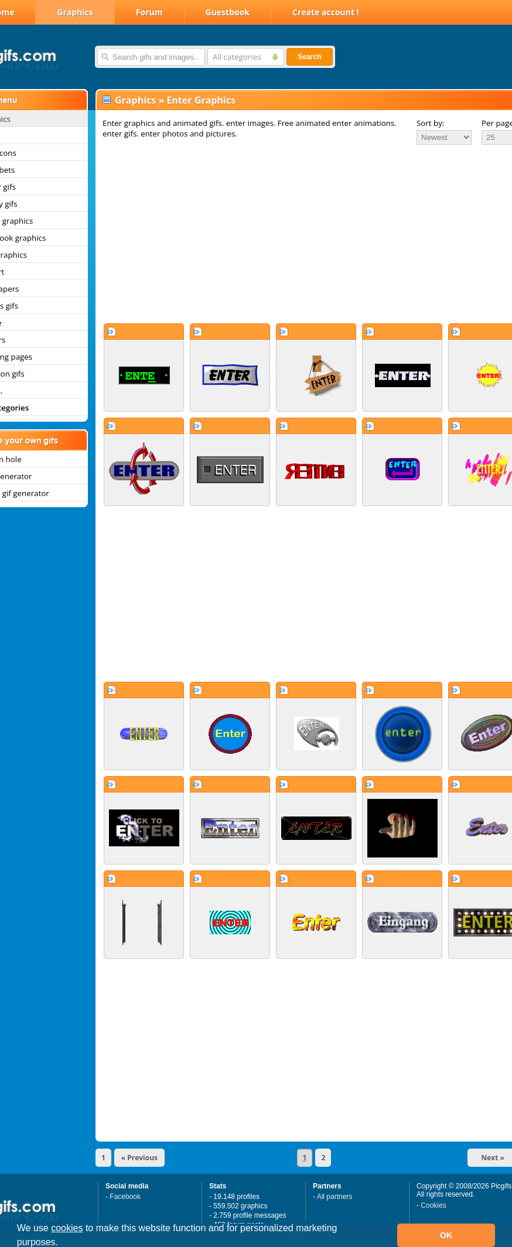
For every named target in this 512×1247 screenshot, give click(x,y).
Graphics (75, 12)
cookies (67, 1228)
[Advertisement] (292, 234)
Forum (149, 12)
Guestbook (228, 12)
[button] (62, 1243)
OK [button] (446, 1235)
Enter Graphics (200, 100)
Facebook (125, 1197)
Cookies (433, 1205)
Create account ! (325, 12)
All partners (335, 1197)
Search (309, 57)
